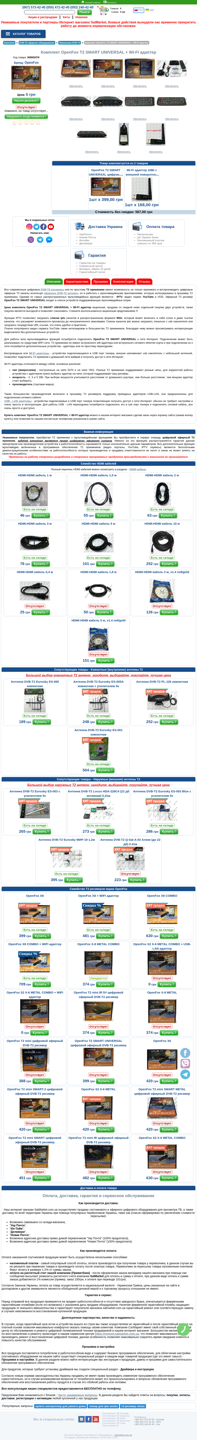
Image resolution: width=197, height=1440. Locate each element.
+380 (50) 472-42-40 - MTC (147, 1422)
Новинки (81, 17)
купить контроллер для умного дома (61, 1406)
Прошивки (101, 281)
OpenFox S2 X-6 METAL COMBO (162, 1137)
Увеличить (76, 72)
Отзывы (144, 281)
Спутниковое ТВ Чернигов (115, 1416)
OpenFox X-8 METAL (162, 992)
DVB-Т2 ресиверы (52, 289)
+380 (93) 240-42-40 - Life (147, 1424)
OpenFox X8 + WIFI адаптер (98, 895)
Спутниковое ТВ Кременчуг (116, 1420)
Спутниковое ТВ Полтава (115, 1413)
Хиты (66, 17)
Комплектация (123, 281)
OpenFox (31, 62)
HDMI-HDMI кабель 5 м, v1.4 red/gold (99, 620)
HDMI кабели (137, 469)
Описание (54, 281)
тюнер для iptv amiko (103, 1406)
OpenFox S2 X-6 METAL (98, 1089)
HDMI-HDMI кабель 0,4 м (35, 572)
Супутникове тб (110, 1425)
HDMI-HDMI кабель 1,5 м (98, 475)
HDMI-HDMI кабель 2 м (162, 475)
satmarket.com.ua (123, 1435)
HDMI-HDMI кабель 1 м (35, 475)
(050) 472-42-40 (58, 7)
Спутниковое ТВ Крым (113, 1418)
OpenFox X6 (162, 1041)
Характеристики (77, 281)
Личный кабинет (91, 2)
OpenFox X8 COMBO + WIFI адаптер (34, 944)
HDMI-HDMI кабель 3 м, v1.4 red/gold (162, 572)
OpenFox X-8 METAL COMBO (98, 944)
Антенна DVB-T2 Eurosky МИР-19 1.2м (66, 839)
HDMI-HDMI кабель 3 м (35, 523)
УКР (149, 10)
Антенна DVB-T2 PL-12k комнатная (162, 681)
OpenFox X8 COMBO (162, 895)
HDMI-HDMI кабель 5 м (98, 523)
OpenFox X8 (35, 895)
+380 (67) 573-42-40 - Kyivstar (149, 1419)
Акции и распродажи (42, 17)
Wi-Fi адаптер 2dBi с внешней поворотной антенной (142, 174)
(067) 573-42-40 (34, 7)
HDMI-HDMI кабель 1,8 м (98, 572)
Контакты (109, 2)
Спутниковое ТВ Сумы (114, 1423)
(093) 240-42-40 (81, 7)
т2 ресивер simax (133, 1406)
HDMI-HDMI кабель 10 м (162, 523)
